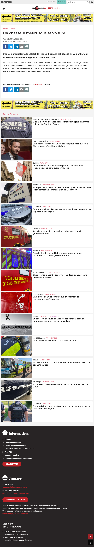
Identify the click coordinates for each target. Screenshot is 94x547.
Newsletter (12, 464)
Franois (36, 250)
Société (55, 316)
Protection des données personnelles (20, 449)
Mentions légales (12, 455)
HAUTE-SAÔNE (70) (40, 141)
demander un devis (15, 500)
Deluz (35, 360)
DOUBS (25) (37, 382)
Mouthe (36, 229)
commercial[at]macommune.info (15, 493)
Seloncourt (38, 294)
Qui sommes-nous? (13, 442)
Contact (8, 439)
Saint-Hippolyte (40, 272)
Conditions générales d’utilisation (18, 458)
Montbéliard (39, 338)
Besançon (37, 185)
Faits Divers (9, 28)
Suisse (36, 163)
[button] (88, 2)
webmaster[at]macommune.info (15, 513)
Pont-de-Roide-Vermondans (46, 119)
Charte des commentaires (15, 446)
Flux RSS (8, 452)
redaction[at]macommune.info (14, 487)
